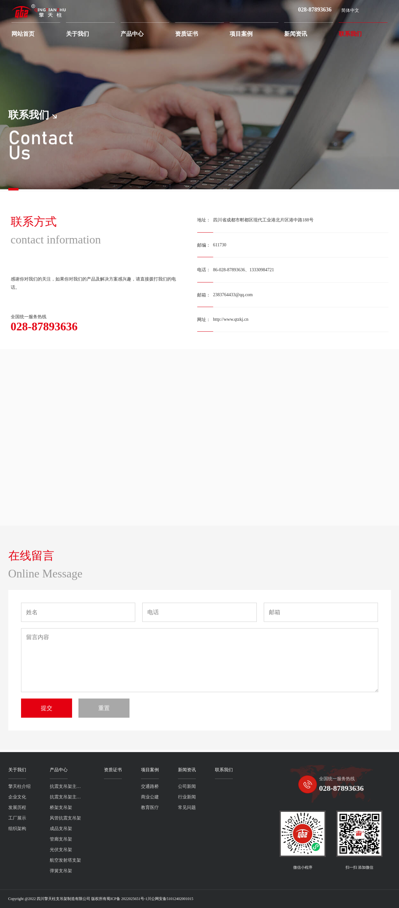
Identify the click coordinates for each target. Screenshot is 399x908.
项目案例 (241, 34)
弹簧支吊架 (31, 870)
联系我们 (350, 34)
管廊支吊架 (31, 839)
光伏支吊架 (31, 849)
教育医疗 (120, 807)
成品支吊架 (31, 828)
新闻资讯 (295, 34)
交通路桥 (120, 786)
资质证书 (186, 34)
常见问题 (157, 807)
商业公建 (120, 797)
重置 (104, 740)
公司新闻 (157, 786)
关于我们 (77, 34)
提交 (46, 740)
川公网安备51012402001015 (170, 898)
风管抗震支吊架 (36, 818)
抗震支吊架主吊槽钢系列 (37, 797)
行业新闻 (157, 797)
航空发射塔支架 (36, 860)
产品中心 (132, 34)
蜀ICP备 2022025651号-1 (127, 898)
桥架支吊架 (31, 807)
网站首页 (22, 34)
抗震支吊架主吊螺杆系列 (37, 786)
